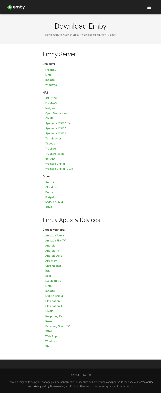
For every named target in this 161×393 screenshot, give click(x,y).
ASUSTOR (51, 98)
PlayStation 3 (53, 301)
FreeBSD (50, 69)
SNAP (49, 207)
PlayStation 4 (53, 306)
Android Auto (53, 255)
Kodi (48, 275)
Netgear (50, 108)
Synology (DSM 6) (56, 133)
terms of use (146, 382)
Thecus (50, 143)
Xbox (48, 346)
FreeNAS (51, 103)
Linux (48, 74)
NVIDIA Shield (54, 202)
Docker (50, 192)
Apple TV (51, 260)
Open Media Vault (56, 113)
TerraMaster (53, 138)
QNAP (49, 118)
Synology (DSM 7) (56, 128)
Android (50, 182)
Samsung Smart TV (57, 326)
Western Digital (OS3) (59, 168)
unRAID (50, 158)
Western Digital (55, 163)
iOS (47, 270)
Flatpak (50, 197)
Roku (48, 321)
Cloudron (51, 187)
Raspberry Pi (53, 316)
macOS (50, 80)
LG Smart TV (53, 281)
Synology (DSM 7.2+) (58, 123)
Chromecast (53, 265)
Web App (51, 336)
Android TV (52, 250)
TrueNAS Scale (55, 153)
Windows (51, 85)
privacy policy (41, 386)
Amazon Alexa (54, 235)
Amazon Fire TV (55, 240)
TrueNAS (51, 148)
